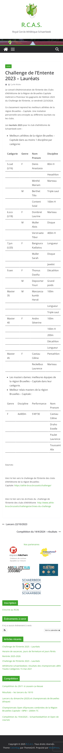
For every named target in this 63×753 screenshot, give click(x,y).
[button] (4, 630)
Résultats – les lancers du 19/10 (17, 692)
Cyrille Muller (15, 84)
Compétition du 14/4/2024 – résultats (39, 531)
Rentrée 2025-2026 (11, 656)
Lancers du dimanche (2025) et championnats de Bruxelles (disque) (30, 700)
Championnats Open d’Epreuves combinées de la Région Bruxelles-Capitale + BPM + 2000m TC (29, 709)
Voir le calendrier (52, 630)
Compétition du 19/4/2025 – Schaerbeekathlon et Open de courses (30, 718)
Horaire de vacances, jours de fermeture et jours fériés (29, 651)
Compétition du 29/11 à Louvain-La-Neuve (22, 686)
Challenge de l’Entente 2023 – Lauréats (21, 661)
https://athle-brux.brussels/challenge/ (32, 485)
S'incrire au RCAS (10, 609)
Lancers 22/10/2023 (14, 524)
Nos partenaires (31, 544)
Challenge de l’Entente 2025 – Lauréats (21, 646)
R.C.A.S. (31, 25)
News (8, 66)
